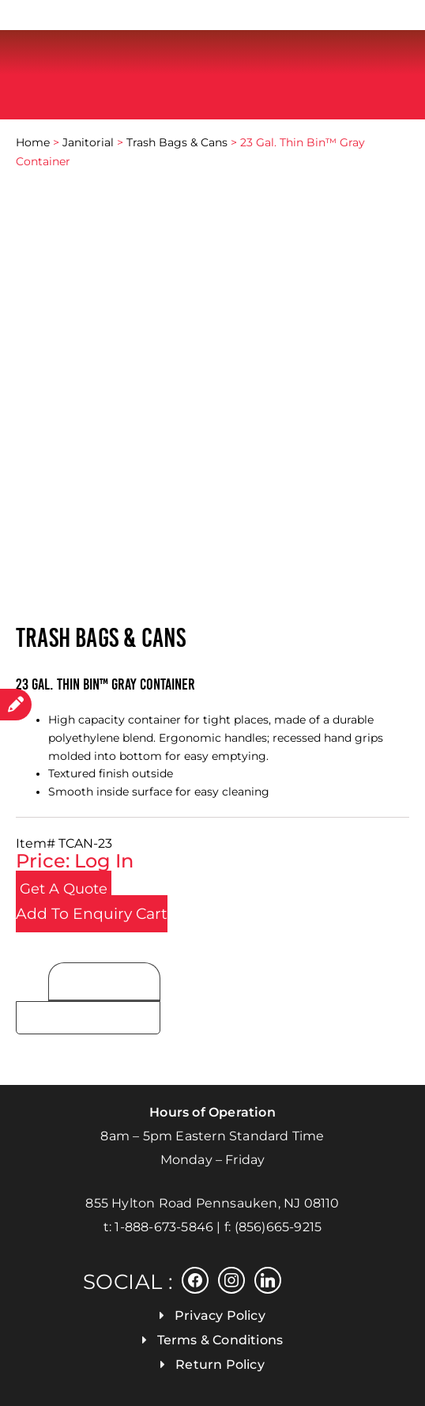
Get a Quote (63, 889)
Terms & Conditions (220, 1339)
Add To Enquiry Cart (91, 914)
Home (33, 142)
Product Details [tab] (104, 983)
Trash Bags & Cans (177, 142)
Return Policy (220, 1364)
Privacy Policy (220, 1315)
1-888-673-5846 (164, 1226)
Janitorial (88, 142)
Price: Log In (75, 860)
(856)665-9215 (278, 1226)
